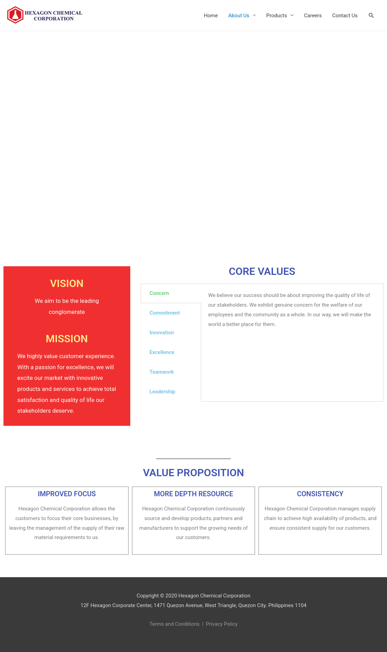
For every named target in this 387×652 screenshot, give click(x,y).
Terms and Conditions (174, 624)
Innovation (162, 332)
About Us (238, 15)
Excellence (162, 352)
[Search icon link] (371, 15)
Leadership (163, 392)
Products (276, 15)
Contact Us (345, 15)
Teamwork (162, 372)
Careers (313, 15)
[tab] (171, 293)
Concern (159, 293)
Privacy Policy (222, 624)
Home (211, 15)
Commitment (165, 313)
